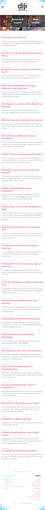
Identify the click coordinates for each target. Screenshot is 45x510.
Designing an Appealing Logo (16, 419)
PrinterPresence (26, 503)
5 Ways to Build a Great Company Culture (22, 154)
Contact (6, 484)
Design (38, 477)
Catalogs (38, 480)
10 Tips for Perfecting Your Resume (19, 451)
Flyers (39, 490)
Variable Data (36, 495)
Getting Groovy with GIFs (14, 37)
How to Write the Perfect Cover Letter (20, 403)
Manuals (38, 492)
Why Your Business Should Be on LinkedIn (22, 120)
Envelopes (37, 482)
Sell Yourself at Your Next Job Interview (21, 351)
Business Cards (36, 484)
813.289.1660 (8, 482)
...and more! (37, 499)
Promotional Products (34, 497)
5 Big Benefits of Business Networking (21, 319)
